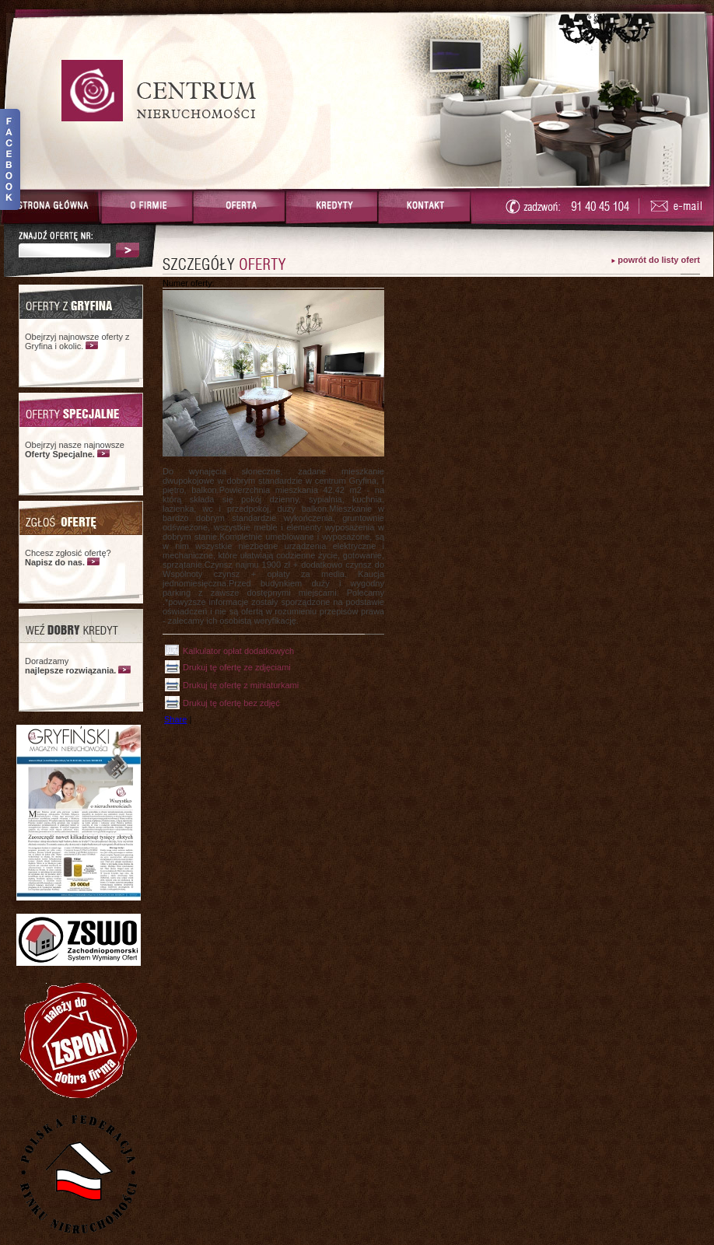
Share (175, 719)
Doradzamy (70, 665)
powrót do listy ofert (659, 259)
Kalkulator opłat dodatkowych (238, 651)
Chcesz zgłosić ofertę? (68, 557)
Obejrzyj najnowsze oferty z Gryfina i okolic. (77, 341)
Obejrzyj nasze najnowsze (74, 449)
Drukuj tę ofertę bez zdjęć (231, 703)
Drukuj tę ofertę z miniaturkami (241, 685)
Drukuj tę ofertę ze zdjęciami (237, 667)
